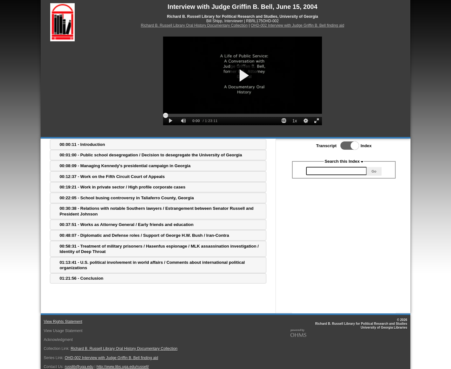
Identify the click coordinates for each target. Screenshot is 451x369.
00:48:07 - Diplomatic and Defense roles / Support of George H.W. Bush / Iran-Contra (144, 235)
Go (374, 171)
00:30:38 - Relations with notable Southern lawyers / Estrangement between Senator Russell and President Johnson (156, 211)
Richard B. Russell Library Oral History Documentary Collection (194, 25)
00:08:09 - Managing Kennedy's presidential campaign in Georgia (124, 165)
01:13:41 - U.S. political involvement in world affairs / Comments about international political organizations (152, 265)
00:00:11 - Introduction (82, 144)
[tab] (158, 144)
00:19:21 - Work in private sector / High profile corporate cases (122, 187)
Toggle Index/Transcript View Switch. (347, 145)
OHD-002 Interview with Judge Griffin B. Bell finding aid (297, 25)
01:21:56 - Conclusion (81, 278)
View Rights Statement (63, 321)
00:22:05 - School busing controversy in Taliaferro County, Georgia (126, 197)
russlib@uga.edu (79, 367)
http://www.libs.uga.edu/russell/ (123, 367)
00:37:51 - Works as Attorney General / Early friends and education (126, 224)
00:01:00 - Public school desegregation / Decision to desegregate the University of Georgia (150, 155)
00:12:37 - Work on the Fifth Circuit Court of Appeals (112, 176)
